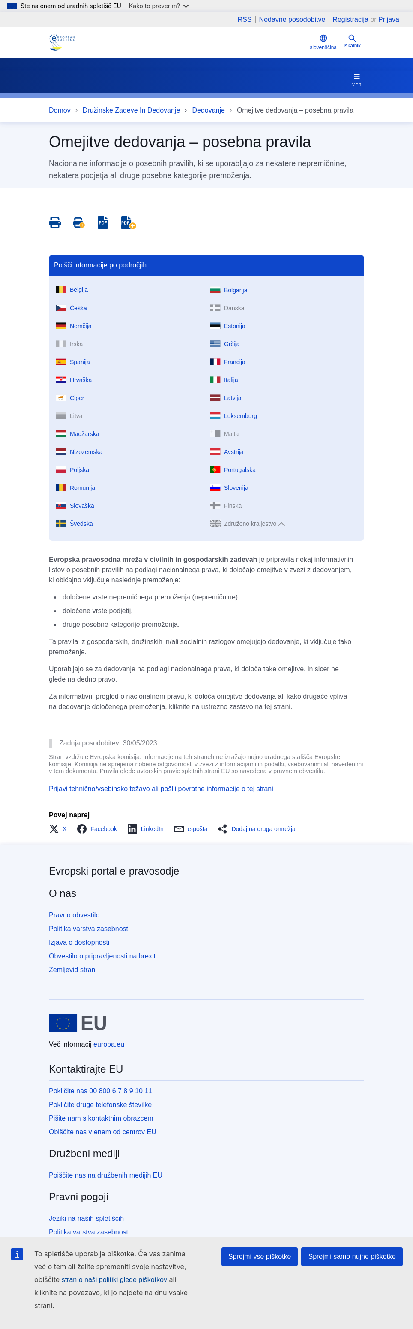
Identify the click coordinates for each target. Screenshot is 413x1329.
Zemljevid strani (73, 969)
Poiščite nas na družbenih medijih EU (105, 1175)
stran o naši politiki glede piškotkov (114, 1279)
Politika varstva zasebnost (88, 928)
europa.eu (108, 1044)
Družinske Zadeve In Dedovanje (131, 110)
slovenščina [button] (323, 42)
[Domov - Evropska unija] (77, 1023)
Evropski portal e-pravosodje (114, 871)
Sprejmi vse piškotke (259, 1256)
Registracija (350, 19)
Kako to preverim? (159, 5)
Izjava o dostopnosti (79, 942)
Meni (356, 80)
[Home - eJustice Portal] (62, 42)
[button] (60, 829)
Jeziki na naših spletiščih (86, 1218)
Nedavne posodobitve (292, 19)
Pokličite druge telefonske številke (100, 1104)
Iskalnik (352, 41)
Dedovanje (208, 110)
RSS (245, 19)
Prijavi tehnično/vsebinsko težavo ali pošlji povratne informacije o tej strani (161, 788)
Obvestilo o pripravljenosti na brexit (102, 956)
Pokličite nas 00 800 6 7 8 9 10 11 (100, 1091)
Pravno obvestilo (74, 915)
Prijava (388, 19)
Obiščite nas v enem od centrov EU (102, 1132)
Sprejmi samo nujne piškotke (352, 1256)
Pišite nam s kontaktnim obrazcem (101, 1118)
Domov (60, 110)
